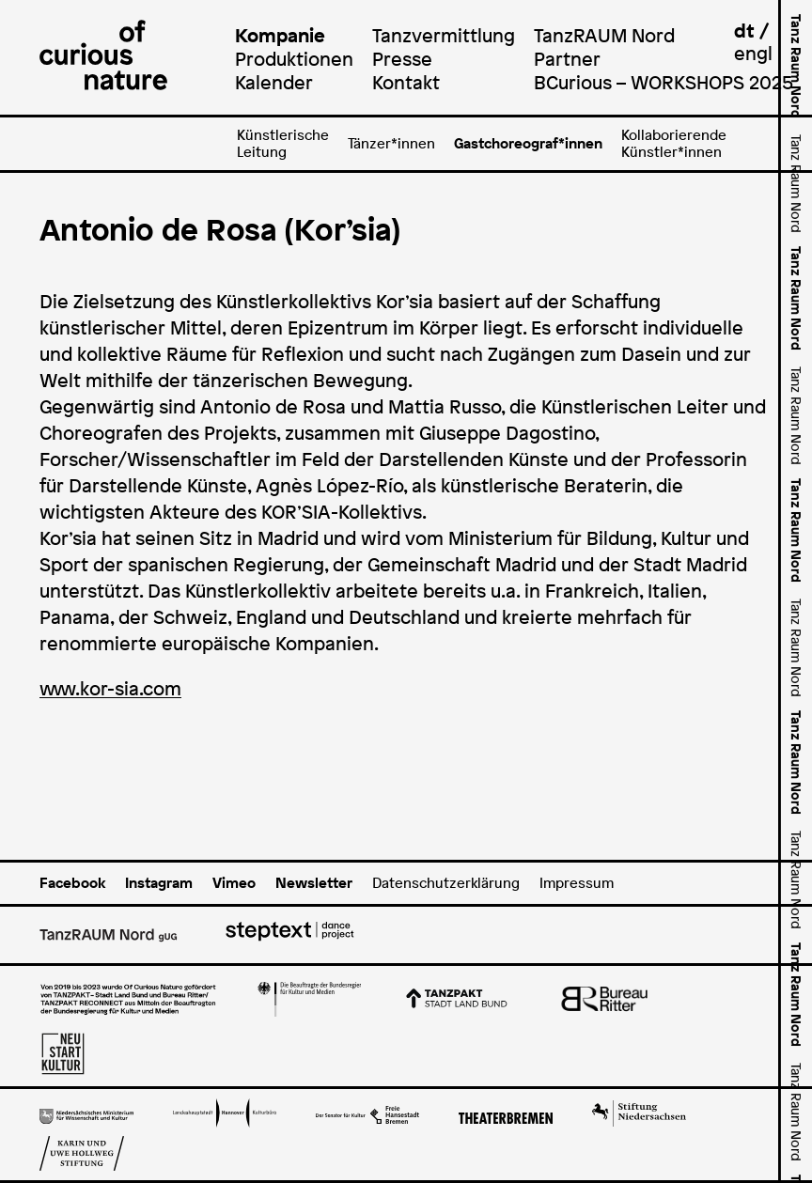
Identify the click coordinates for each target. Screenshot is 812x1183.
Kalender (274, 82)
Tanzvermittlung (443, 35)
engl (753, 53)
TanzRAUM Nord (604, 35)
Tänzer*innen (391, 143)
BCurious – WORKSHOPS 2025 (663, 82)
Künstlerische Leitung (283, 143)
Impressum (576, 883)
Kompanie (280, 35)
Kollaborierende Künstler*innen (673, 143)
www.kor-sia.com (110, 688)
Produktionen (294, 58)
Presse (402, 58)
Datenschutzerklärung (446, 883)
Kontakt (406, 82)
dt (744, 30)
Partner (567, 58)
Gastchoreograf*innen (528, 143)
